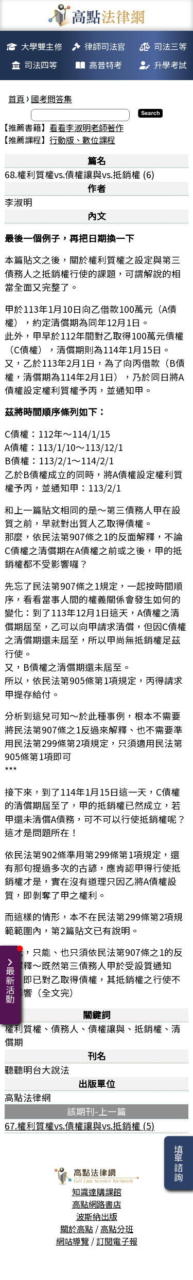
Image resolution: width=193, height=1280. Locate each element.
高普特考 (105, 65)
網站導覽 (72, 1241)
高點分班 (116, 1228)
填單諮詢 (178, 1162)
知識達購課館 (96, 1191)
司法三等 (170, 46)
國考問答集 (51, 98)
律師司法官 (105, 46)
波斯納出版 (96, 1216)
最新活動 (12, 975)
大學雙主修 (41, 46)
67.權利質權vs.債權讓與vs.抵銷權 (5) (79, 1125)
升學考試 (170, 65)
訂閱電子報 (116, 1241)
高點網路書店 (96, 1204)
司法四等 (40, 65)
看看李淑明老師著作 (86, 127)
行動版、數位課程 (82, 140)
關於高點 (76, 1228)
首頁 (16, 98)
